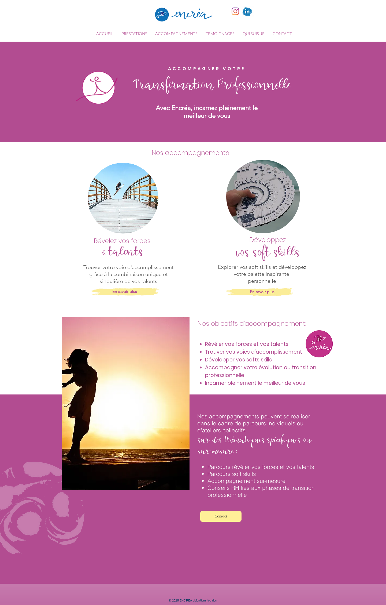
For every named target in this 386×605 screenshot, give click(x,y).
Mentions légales (205, 600)
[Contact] (221, 516)
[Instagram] (235, 11)
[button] (134, 34)
